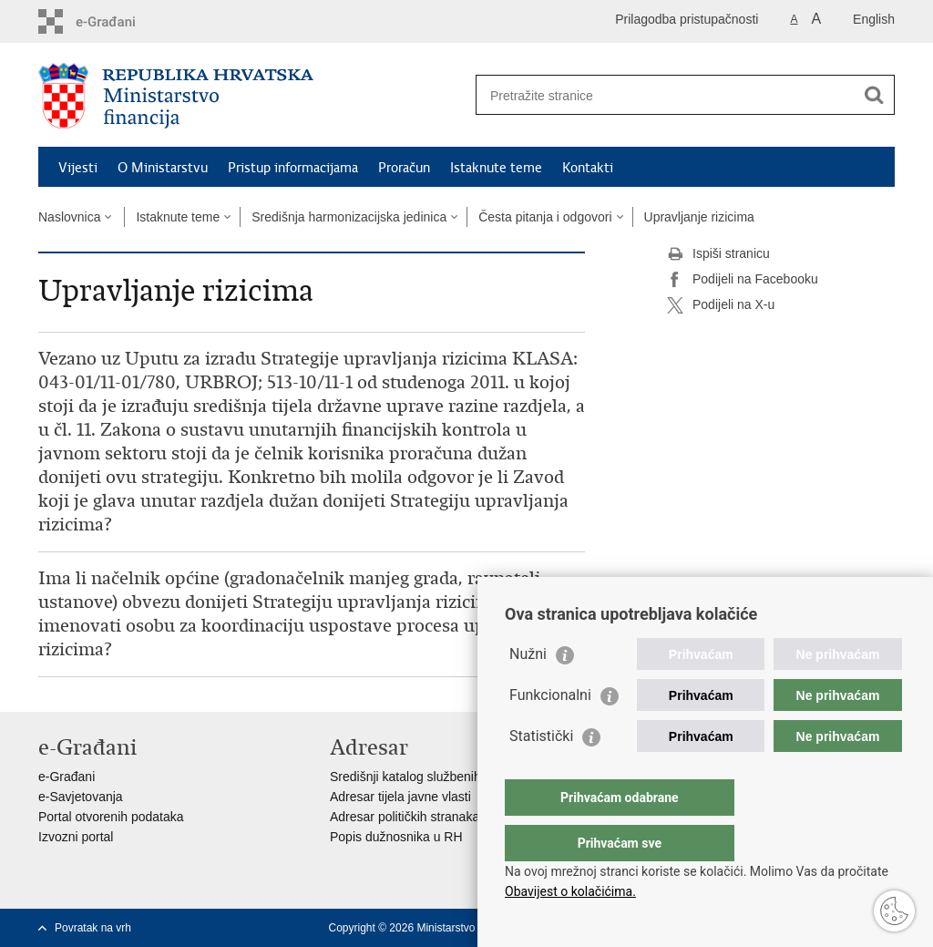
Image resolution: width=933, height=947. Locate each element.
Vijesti (77, 168)
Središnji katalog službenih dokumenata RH (453, 776)
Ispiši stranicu (718, 254)
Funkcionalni (550, 731)
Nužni (528, 690)
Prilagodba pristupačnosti (686, 19)
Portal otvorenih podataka (111, 816)
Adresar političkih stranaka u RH (421, 816)
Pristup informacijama (293, 168)
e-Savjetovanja (80, 796)
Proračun (404, 168)
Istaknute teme (496, 168)
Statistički (541, 772)
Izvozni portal (75, 836)
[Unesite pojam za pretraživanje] (665, 95)
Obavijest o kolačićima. (570, 891)
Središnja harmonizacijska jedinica (348, 217)
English (874, 19)
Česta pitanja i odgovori (544, 217)
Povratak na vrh (93, 927)
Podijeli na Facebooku (742, 280)
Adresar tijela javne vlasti (400, 796)
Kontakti (587, 168)
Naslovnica (69, 217)
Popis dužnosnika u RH (396, 836)
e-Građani (66, 776)
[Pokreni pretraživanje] (873, 94)
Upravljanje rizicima (699, 217)
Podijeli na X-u (720, 305)
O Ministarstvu (163, 168)
